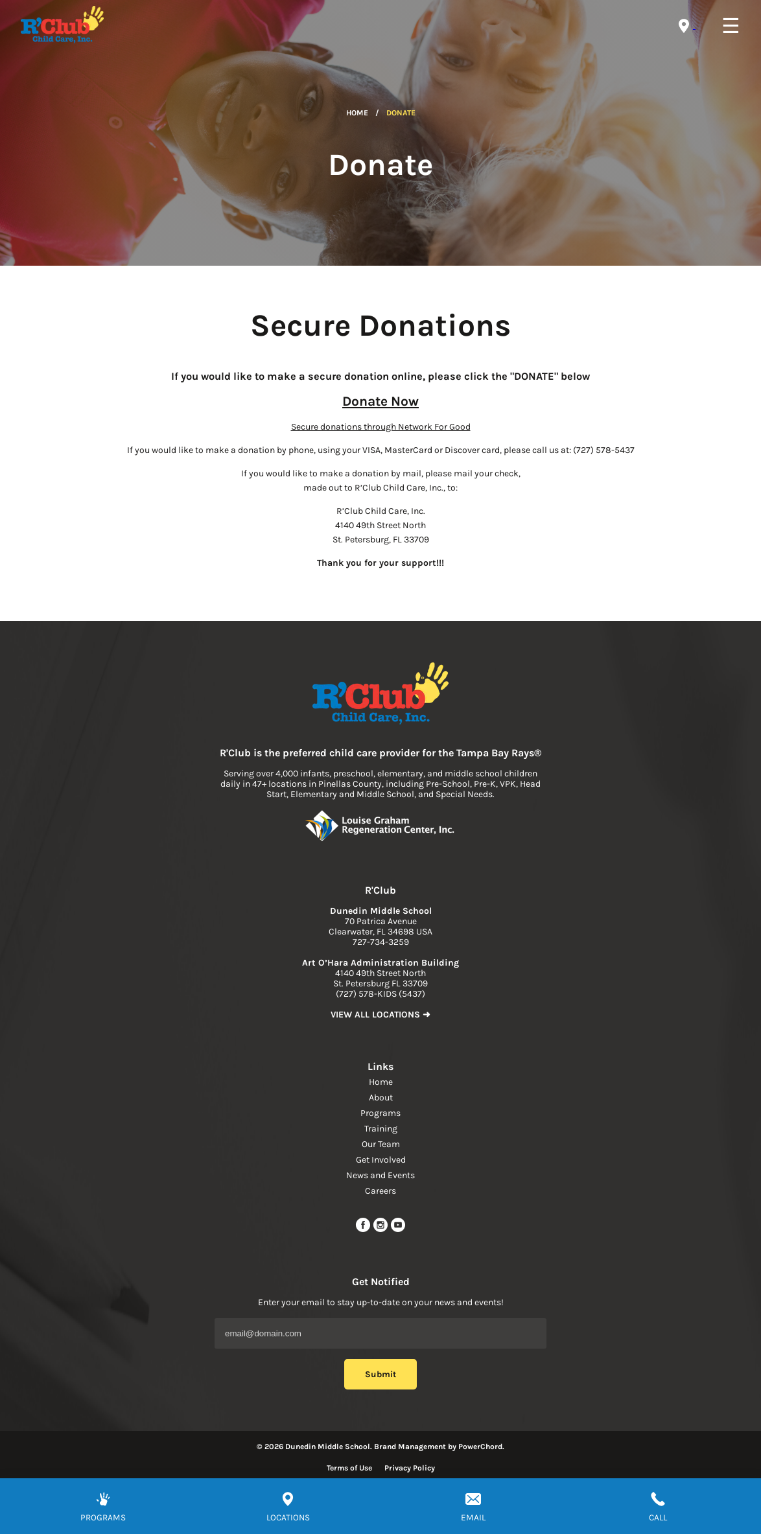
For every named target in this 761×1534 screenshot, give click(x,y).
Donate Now (380, 401)
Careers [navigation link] (380, 1190)
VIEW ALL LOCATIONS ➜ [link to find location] (380, 1014)
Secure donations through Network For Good (381, 426)
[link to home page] (380, 694)
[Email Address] (380, 1333)
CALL (658, 1517)
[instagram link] (381, 1229)
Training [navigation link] (380, 1128)
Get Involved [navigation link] (381, 1159)
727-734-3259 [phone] (381, 941)
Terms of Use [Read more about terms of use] (349, 1467)
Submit (380, 1374)
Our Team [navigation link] (381, 1144)
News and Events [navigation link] (380, 1175)
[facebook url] (364, 1229)
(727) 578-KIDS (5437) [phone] (380, 993)
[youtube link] (398, 1229)
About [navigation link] (381, 1097)
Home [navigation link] (381, 1081)
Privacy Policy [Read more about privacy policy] (409, 1467)
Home (357, 112)
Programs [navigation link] (380, 1113)
